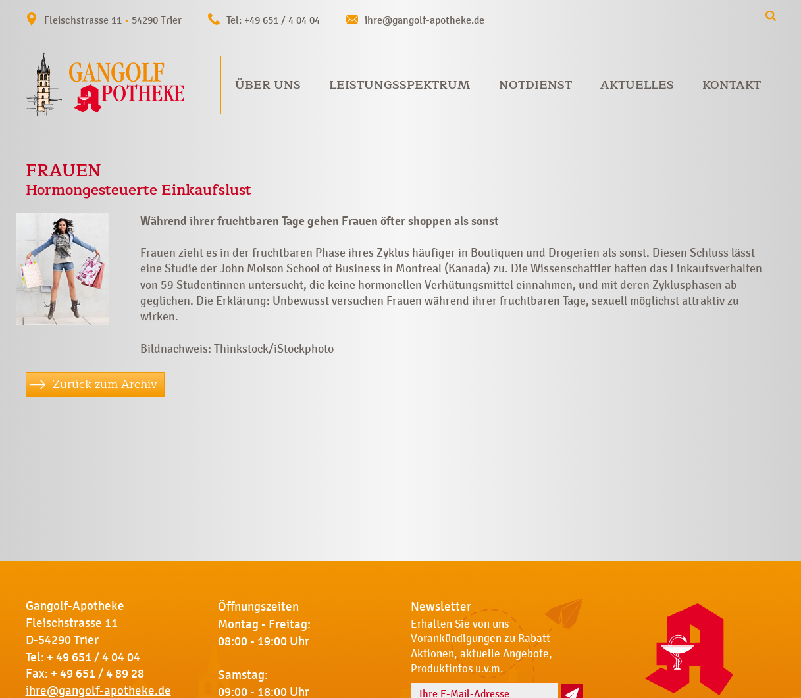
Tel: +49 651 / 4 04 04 (273, 20)
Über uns (268, 85)
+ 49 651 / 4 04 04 (93, 657)
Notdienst (535, 85)
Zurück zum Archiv (105, 384)
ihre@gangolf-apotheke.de (424, 20)
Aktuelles (637, 85)
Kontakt (731, 85)
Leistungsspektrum (399, 85)
